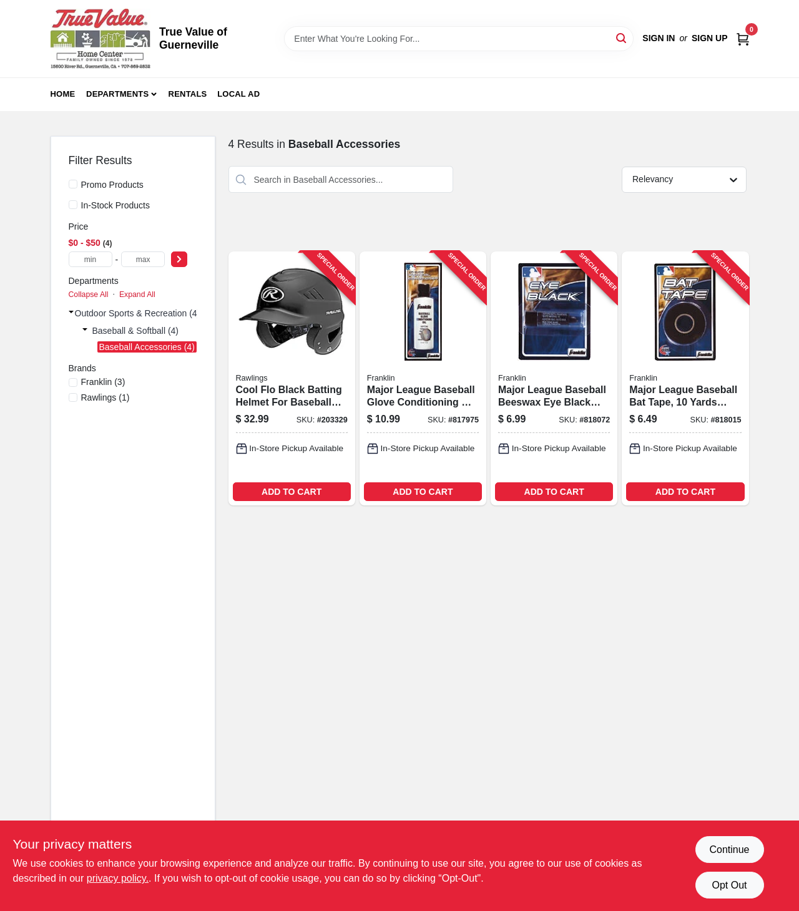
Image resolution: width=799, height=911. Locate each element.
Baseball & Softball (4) (135, 331)
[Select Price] (179, 259)
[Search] (622, 37)
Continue (729, 849)
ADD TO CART (291, 492)
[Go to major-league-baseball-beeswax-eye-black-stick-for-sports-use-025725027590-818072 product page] (554, 378)
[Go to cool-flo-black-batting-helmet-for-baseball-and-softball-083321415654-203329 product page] (291, 378)
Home (63, 94)
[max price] (143, 259)
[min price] (90, 259)
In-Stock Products (115, 205)
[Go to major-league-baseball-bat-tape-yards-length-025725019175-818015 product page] (685, 378)
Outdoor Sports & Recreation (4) (137, 313)
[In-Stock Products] (73, 204)
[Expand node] (71, 312)
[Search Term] (459, 38)
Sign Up (710, 38)
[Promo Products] (73, 184)
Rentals (188, 94)
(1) (105, 397)
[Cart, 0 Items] (743, 38)
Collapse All (89, 294)
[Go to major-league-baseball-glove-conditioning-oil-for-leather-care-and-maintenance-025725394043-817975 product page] (423, 378)
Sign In (658, 38)
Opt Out (729, 885)
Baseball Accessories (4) (147, 347)
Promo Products (112, 185)
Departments (117, 94)
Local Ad (238, 94)
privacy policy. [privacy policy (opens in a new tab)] (118, 878)
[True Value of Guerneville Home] (100, 39)
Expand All (137, 294)
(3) (103, 382)
